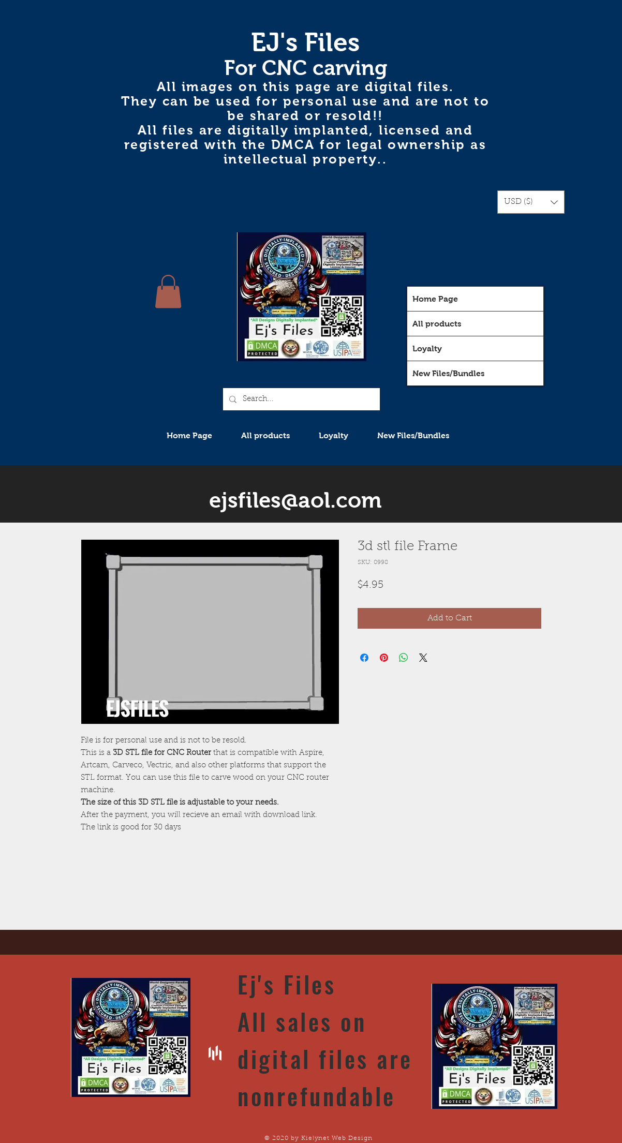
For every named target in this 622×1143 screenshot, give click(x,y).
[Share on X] (423, 657)
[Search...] (300, 399)
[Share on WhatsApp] (403, 657)
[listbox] (531, 202)
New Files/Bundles (448, 373)
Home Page (435, 298)
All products (436, 323)
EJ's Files (305, 42)
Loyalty (427, 348)
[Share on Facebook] (364, 657)
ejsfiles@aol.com (295, 500)
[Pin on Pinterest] (384, 657)
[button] (531, 202)
